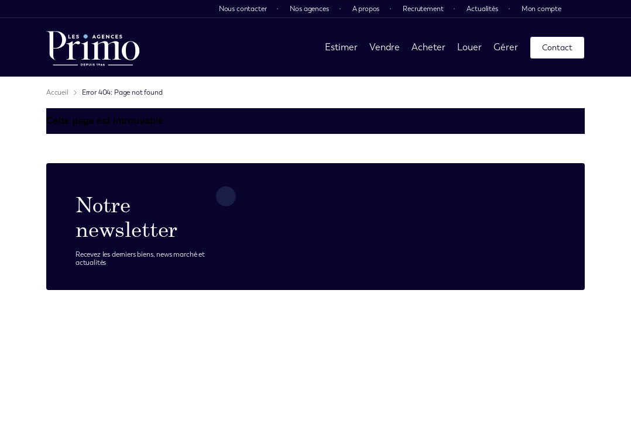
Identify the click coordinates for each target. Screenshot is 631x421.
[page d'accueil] (93, 47)
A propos (366, 9)
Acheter (428, 47)
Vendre (384, 47)
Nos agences (309, 9)
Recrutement (423, 9)
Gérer (505, 47)
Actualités (482, 9)
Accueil (57, 92)
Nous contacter (243, 9)
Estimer (341, 47)
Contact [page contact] (557, 48)
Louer (469, 47)
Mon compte (541, 9)
